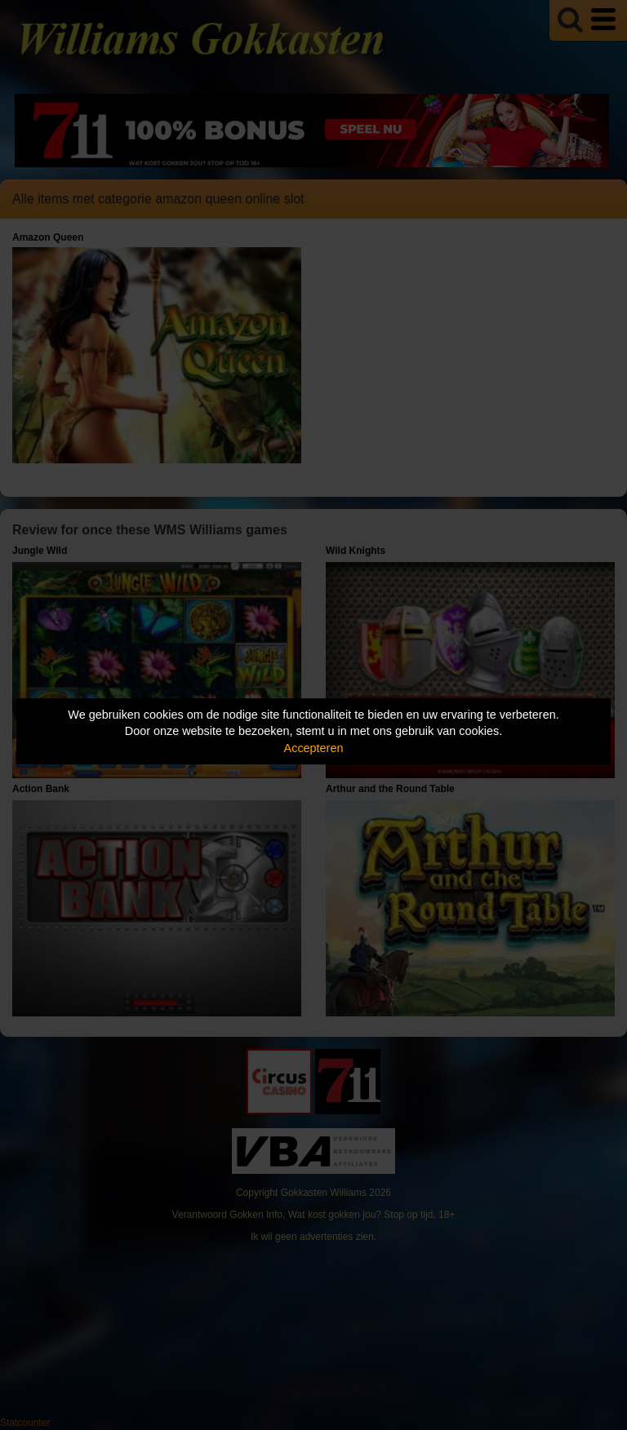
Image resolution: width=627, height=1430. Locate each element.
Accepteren (314, 748)
